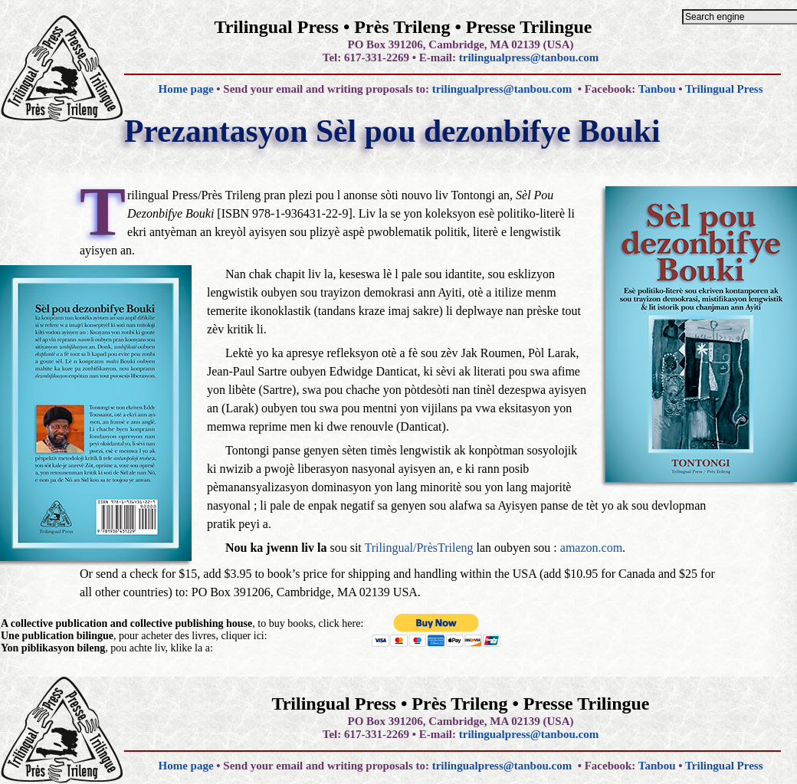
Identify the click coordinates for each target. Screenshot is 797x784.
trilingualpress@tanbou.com (529, 57)
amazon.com (591, 547)
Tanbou (657, 89)
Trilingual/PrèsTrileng (419, 547)
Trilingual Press (724, 89)
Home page (185, 89)
